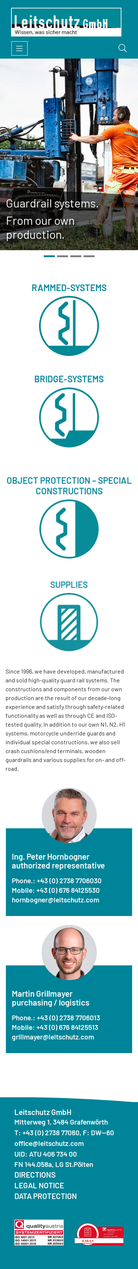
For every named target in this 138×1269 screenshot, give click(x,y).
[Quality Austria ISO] (39, 1231)
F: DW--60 (98, 1132)
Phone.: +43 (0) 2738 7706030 (57, 880)
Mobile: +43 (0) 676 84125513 (55, 1027)
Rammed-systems (69, 300)
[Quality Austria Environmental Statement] (99, 1233)
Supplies (69, 629)
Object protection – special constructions (69, 520)
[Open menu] (19, 48)
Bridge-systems (69, 401)
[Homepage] (66, 22)
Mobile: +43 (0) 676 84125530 (56, 890)
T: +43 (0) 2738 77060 (46, 1132)
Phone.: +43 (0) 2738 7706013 (56, 1017)
